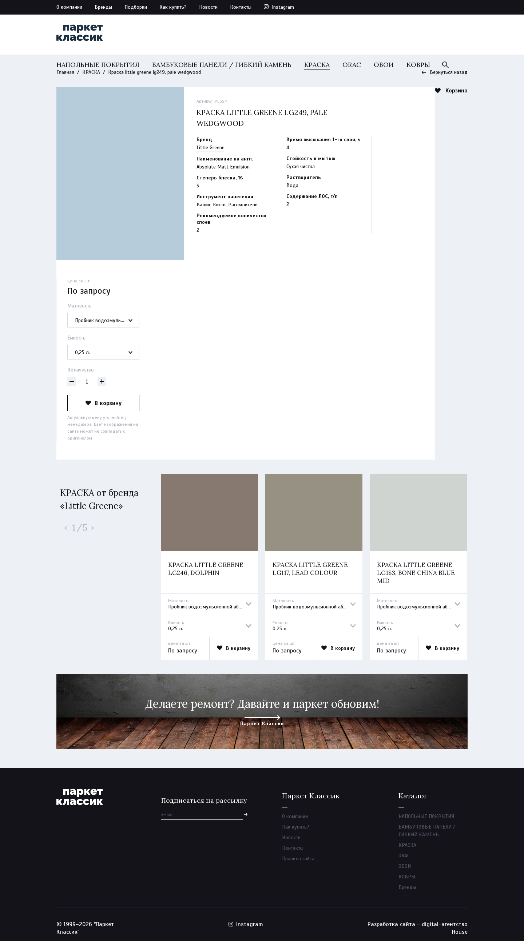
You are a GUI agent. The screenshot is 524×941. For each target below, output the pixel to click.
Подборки (135, 7)
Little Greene (210, 147)
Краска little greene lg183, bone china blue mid (416, 573)
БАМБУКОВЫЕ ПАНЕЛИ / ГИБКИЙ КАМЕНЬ (221, 64)
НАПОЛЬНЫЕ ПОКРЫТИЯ (97, 64)
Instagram (283, 7)
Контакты (240, 7)
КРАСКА (317, 64)
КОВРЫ (418, 64)
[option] (209, 567)
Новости (208, 7)
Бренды (103, 7)
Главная (65, 72)
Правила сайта (298, 858)
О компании (69, 7)
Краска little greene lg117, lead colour (310, 569)
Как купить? (173, 7)
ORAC (351, 64)
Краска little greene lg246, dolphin (205, 569)
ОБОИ (384, 64)
